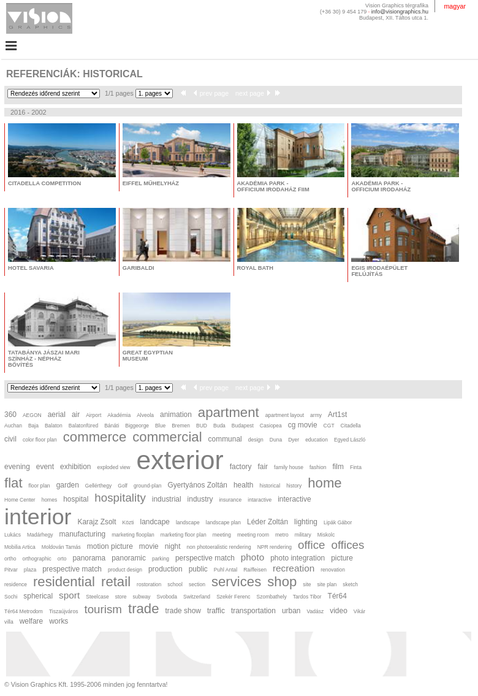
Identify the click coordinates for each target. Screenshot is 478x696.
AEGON (32, 415)
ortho (10, 559)
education (316, 440)
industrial (166, 499)
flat (13, 483)
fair (263, 466)
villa (8, 622)
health (243, 485)
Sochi (10, 597)
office (311, 544)
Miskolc (326, 535)
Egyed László (349, 440)
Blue (160, 426)
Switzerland (196, 597)
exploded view (113, 467)
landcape (154, 522)
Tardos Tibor (307, 597)
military (303, 535)
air (76, 414)
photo (252, 557)
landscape (188, 522)
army (316, 415)
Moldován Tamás (61, 547)
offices (348, 544)
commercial (167, 437)
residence (15, 584)
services (236, 581)
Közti (128, 522)
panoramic (129, 558)
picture (342, 558)
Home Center (20, 500)
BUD (201, 426)
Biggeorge (137, 426)
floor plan (39, 486)
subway (142, 597)
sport (69, 595)
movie (149, 546)
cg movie (302, 425)
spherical (38, 596)
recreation (293, 568)
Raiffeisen (255, 570)
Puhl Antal (225, 570)
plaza (30, 570)
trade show (183, 610)
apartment (228, 412)
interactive (294, 499)
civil (10, 439)
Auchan (13, 426)
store (121, 597)
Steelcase (97, 597)
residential (64, 581)
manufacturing (82, 534)
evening (17, 466)
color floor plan (40, 440)
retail (116, 581)
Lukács (12, 535)
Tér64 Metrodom (23, 611)
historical (270, 486)
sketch (350, 584)
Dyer (293, 440)
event (45, 466)
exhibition (75, 466)
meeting (222, 535)
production (165, 569)
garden (67, 485)
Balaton (54, 426)
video (338, 610)
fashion (317, 467)
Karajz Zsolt (97, 522)
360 (10, 414)
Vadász (315, 611)
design (256, 440)
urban (291, 610)
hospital (75, 499)
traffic (216, 610)
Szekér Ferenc (233, 597)
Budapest (243, 426)
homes (50, 500)
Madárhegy (40, 535)
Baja (33, 426)
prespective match (72, 569)
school (175, 584)
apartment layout (284, 415)
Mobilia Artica (20, 547)
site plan (327, 584)
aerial (57, 414)
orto (62, 559)
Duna (276, 440)
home (324, 483)
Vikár (359, 611)
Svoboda (166, 597)
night (173, 546)
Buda (219, 426)
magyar (455, 6)
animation (176, 414)
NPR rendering (274, 547)
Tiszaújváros (63, 611)
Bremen (181, 426)
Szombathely (272, 597)
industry (200, 499)
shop (282, 581)
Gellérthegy (98, 486)
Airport (93, 415)
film (338, 466)
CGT (329, 426)
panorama (88, 558)
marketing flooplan (133, 535)
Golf (122, 486)
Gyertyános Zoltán (197, 485)
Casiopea (271, 426)
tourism (103, 609)
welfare (31, 621)
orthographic (36, 559)
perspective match (205, 558)
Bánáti (111, 426)
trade (143, 608)
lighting (305, 522)
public (198, 569)
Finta (356, 467)
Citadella (351, 426)
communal (225, 439)
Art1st (337, 414)
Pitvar (11, 570)
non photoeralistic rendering (219, 547)
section (197, 584)
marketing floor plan (184, 535)
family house (288, 467)
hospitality (119, 497)
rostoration (149, 584)
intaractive (259, 500)
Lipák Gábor (338, 522)
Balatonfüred (83, 426)
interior (38, 517)
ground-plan (147, 486)
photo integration (297, 558)
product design (125, 570)
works (58, 621)
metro (282, 535)
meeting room (253, 535)
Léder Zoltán (267, 522)
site (307, 584)
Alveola (145, 415)
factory (241, 466)
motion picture (110, 546)
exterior (179, 460)
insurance (230, 500)
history (294, 486)
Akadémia (119, 415)
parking (160, 559)
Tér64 (337, 596)
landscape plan (223, 522)
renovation (333, 570)
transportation (253, 610)
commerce (95, 437)
